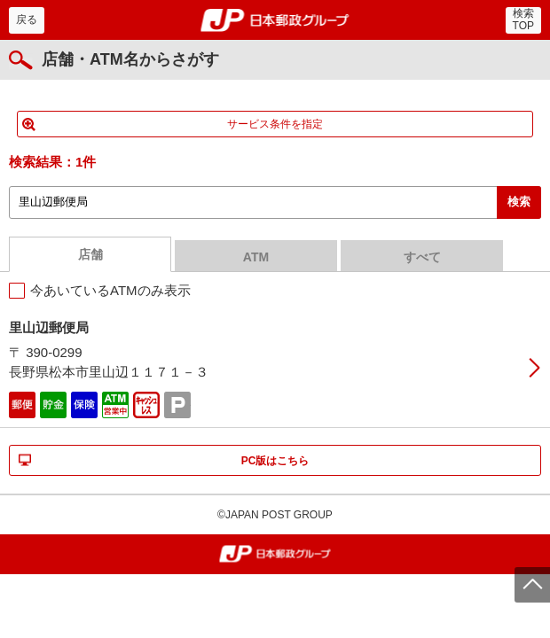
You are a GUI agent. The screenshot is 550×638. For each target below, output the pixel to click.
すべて (422, 257)
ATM (256, 257)
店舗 (90, 254)
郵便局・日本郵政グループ (275, 20)
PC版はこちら (275, 461)
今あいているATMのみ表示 (110, 290)
